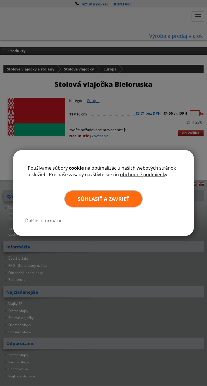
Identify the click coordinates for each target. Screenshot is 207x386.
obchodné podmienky (143, 174)
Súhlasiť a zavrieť (103, 198)
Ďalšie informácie (44, 221)
